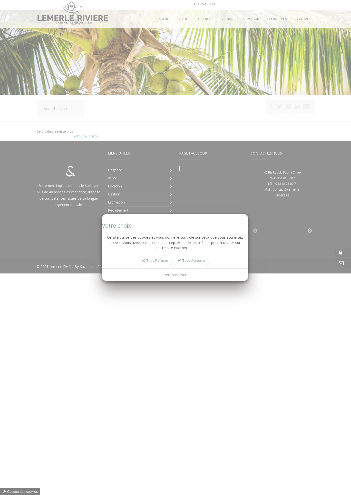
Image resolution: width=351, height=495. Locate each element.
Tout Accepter (191, 260)
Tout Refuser (155, 260)
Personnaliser (175, 274)
